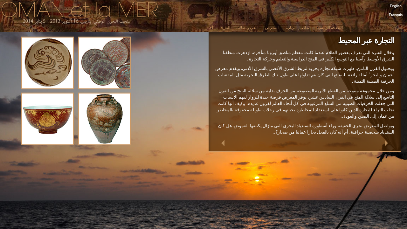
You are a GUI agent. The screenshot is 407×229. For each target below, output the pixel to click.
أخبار (209, 27)
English (396, 6)
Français (396, 15)
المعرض (272, 27)
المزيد (225, 27)
